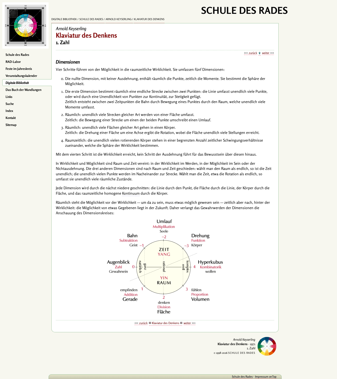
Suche (10, 104)
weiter (265, 53)
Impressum (260, 376)
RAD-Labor (13, 62)
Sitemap (11, 125)
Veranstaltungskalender (21, 76)
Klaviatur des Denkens (149, 19)
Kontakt (11, 118)
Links (9, 97)
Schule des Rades (17, 55)
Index (9, 111)
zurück (253, 53)
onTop (271, 376)
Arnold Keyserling (118, 19)
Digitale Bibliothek (17, 83)
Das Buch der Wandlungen (23, 90)
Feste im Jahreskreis (19, 69)
